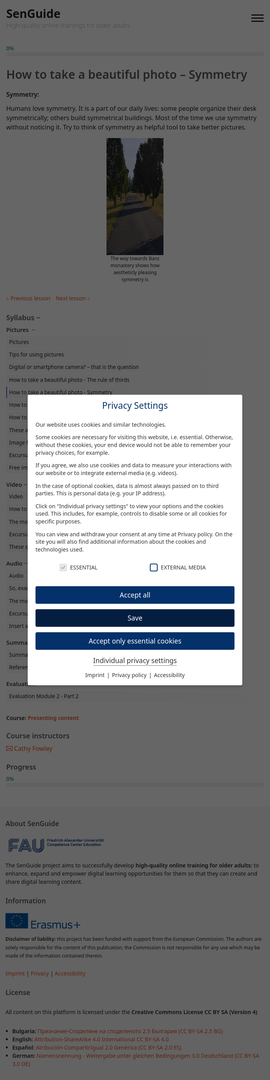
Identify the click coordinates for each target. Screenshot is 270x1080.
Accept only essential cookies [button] (135, 641)
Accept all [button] (135, 594)
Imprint (95, 675)
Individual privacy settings (135, 660)
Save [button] (135, 617)
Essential (78, 567)
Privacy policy (195, 534)
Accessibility (169, 675)
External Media (178, 567)
